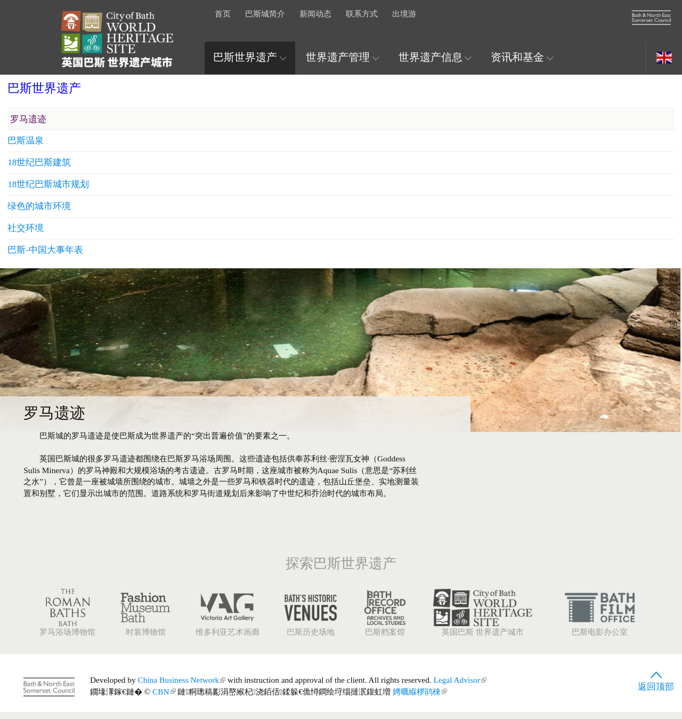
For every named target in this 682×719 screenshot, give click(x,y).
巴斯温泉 (523, 407)
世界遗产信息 (435, 57)
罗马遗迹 (525, 385)
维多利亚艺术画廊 (227, 619)
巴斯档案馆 (385, 619)
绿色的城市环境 (537, 475)
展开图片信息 (629, 174)
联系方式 (362, 13)
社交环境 (523, 498)
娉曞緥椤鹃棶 (420, 698)
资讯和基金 (522, 57)
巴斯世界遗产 (250, 57)
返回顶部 (656, 685)
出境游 (404, 13)
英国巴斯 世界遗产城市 (482, 619)
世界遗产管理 (342, 57)
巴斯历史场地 (311, 619)
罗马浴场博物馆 (67, 619)
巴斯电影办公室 (599, 619)
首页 (223, 13)
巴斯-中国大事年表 (543, 520)
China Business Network (182, 686)
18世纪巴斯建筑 (537, 430)
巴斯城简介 (265, 13)
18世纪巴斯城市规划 (546, 453)
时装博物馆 (145, 619)
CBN (164, 698)
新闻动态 (315, 13)
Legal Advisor (460, 686)
